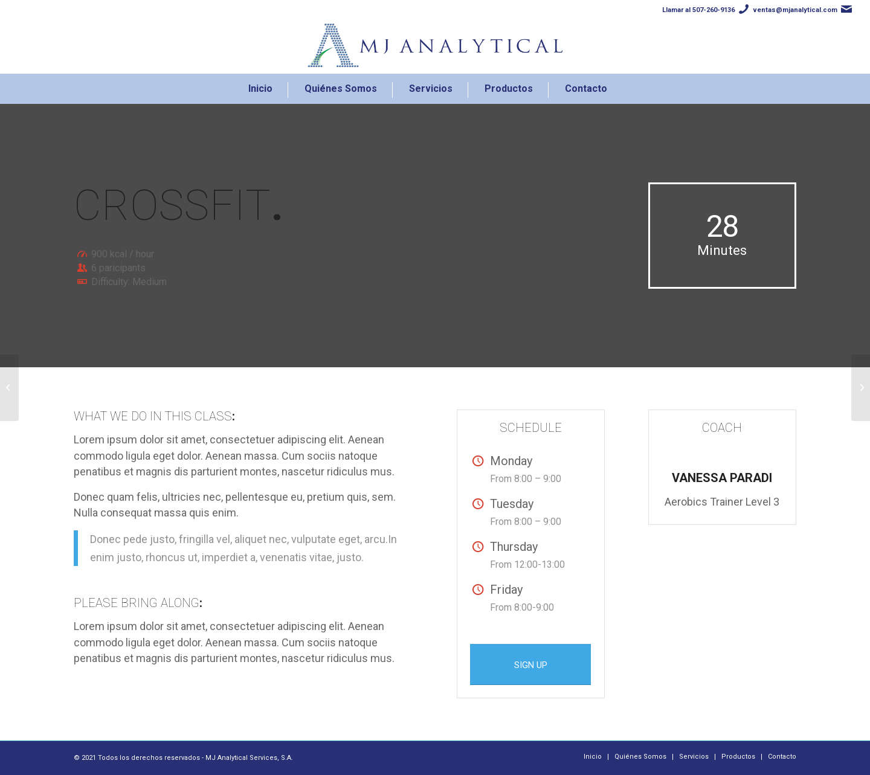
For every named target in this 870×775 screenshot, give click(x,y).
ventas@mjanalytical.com (795, 10)
